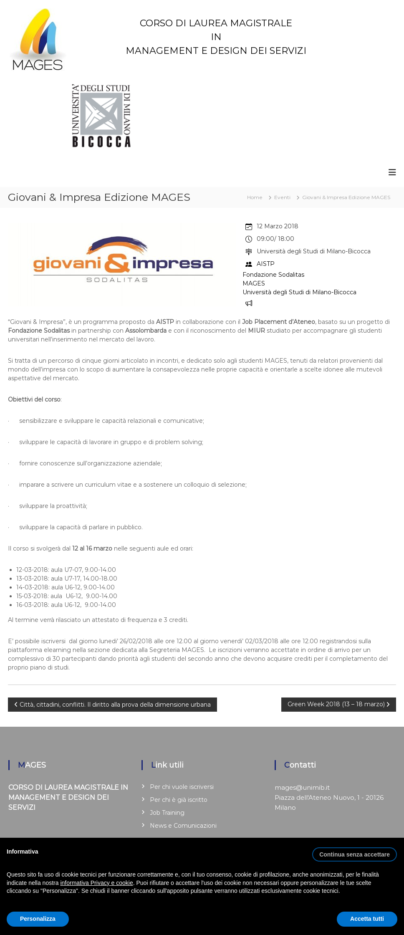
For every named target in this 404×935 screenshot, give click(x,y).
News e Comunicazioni (183, 825)
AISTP (266, 263)
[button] (354, 851)
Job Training (167, 812)
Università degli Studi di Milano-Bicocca (299, 292)
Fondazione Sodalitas (273, 274)
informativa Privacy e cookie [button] (96, 882)
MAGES (253, 283)
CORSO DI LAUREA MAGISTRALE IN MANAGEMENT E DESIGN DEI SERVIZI (216, 37)
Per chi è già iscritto (178, 800)
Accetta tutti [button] (367, 918)
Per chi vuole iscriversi (182, 787)
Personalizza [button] (38, 918)
